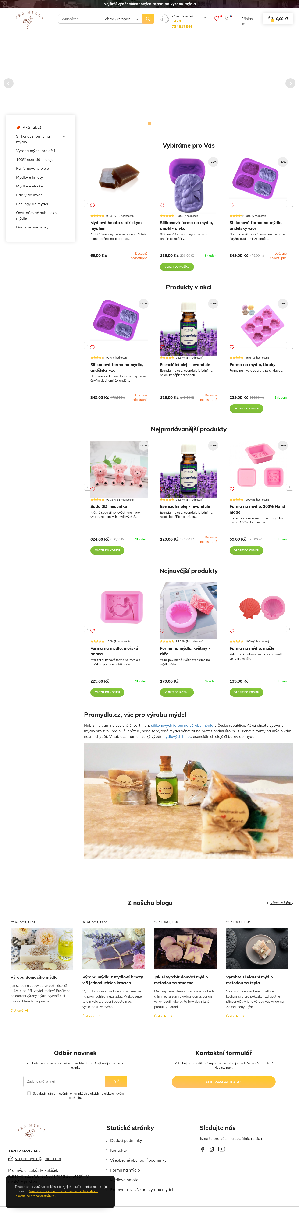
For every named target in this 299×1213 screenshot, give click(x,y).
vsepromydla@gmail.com (38, 1161)
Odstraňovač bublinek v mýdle (36, 215)
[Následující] (290, 83)
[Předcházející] (9, 83)
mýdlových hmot (176, 739)
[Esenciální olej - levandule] (188, 328)
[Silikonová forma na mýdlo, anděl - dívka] (188, 186)
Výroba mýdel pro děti (35, 150)
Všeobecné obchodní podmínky (138, 1163)
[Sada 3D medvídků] (119, 471)
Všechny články (281, 906)
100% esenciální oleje (34, 159)
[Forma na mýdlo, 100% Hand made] (258, 467)
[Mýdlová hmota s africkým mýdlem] (119, 177)
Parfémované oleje (32, 168)
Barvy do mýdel (30, 195)
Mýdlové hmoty (29, 177)
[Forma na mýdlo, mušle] (258, 610)
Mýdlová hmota (124, 1183)
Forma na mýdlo (125, 1173)
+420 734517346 (24, 1154)
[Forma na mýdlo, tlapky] (258, 324)
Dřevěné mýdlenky (32, 227)
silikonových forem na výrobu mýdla (182, 728)
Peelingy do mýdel (32, 203)
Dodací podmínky (126, 1143)
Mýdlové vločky (29, 186)
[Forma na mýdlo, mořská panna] (119, 611)
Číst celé (17, 1014)
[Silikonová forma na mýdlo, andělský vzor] (258, 179)
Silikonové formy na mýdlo (40, 138)
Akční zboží (29, 127)
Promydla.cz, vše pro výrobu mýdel (141, 1192)
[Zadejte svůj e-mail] (64, 1084)
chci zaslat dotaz (224, 1085)
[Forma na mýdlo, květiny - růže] (188, 614)
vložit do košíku (177, 267)
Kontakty (118, 1153)
